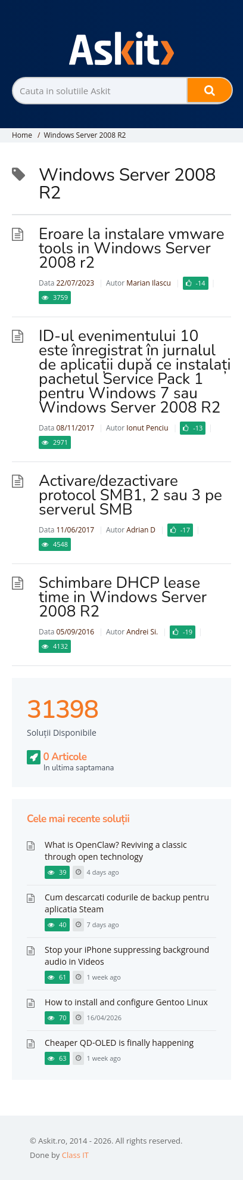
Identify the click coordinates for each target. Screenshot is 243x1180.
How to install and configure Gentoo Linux (126, 1002)
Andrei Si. (142, 632)
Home (22, 135)
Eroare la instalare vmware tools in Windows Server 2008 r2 (132, 248)
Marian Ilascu (148, 283)
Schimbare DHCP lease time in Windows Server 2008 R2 (123, 597)
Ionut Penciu (147, 428)
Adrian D (140, 530)
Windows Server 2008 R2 (84, 135)
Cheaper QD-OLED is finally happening (119, 1042)
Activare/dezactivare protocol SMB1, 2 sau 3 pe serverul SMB (130, 495)
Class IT (75, 1155)
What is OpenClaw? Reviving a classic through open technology (116, 850)
